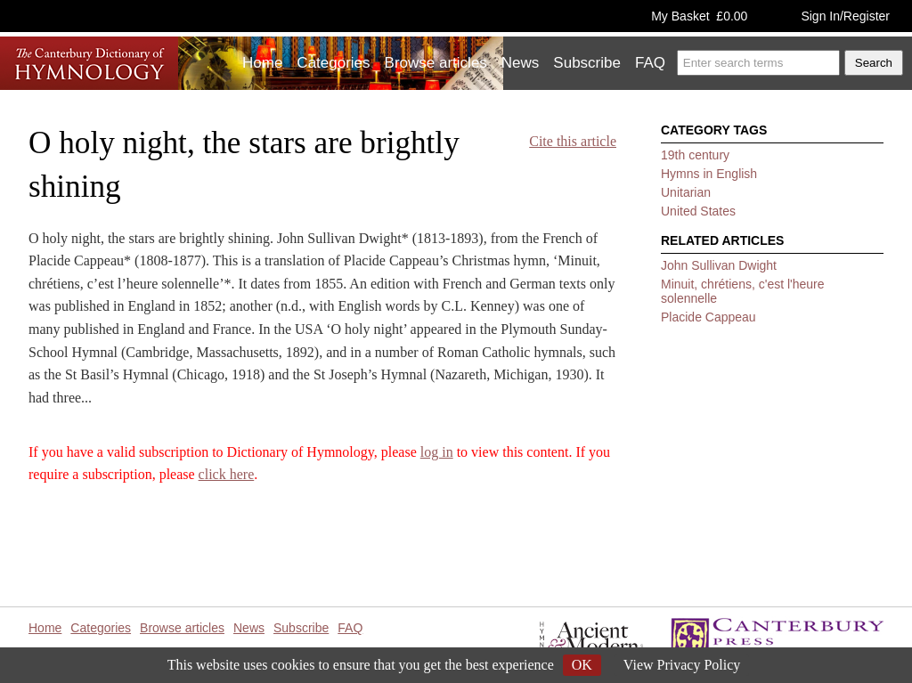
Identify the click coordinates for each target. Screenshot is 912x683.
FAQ (650, 62)
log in (436, 451)
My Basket (699, 16)
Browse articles (436, 62)
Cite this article (572, 141)
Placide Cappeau (708, 317)
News (520, 62)
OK (582, 664)
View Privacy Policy (681, 664)
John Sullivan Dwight (719, 265)
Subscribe (587, 62)
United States (698, 211)
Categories (333, 62)
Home (262, 62)
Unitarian (686, 192)
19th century (695, 155)
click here (227, 474)
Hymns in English (709, 174)
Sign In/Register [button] (845, 16)
